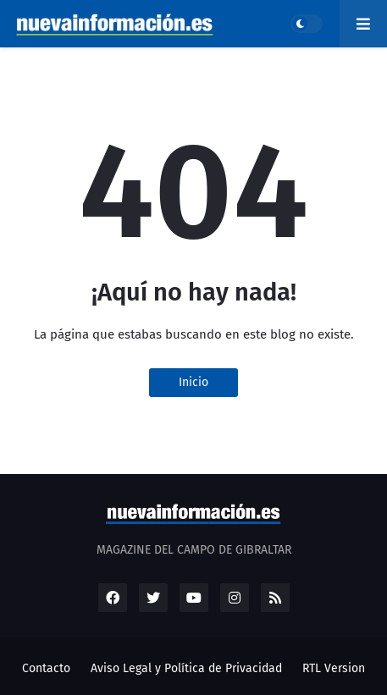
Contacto (46, 668)
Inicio (193, 382)
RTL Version (333, 668)
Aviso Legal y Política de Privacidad (186, 668)
